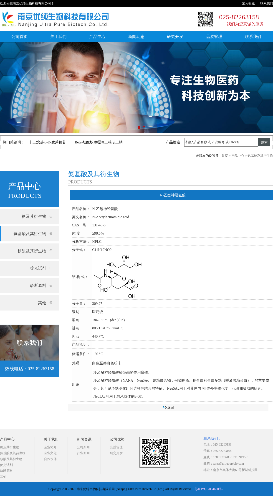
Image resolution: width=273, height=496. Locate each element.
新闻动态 (136, 36)
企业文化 (50, 453)
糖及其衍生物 (9, 447)
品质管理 (214, 36)
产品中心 (97, 36)
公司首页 (19, 36)
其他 (3, 476)
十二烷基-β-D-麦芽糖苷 (47, 142)
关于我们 (58, 36)
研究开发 (175, 36)
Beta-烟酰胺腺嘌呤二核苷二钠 (99, 142)
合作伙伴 (50, 459)
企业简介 (50, 447)
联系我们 (266, 3)
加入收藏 (248, 3)
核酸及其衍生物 (11, 459)
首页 (225, 156)
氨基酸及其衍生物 (260, 156)
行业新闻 (83, 453)
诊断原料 (6, 471)
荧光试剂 (6, 465)
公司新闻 (83, 447)
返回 (170, 407)
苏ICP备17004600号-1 (210, 489)
